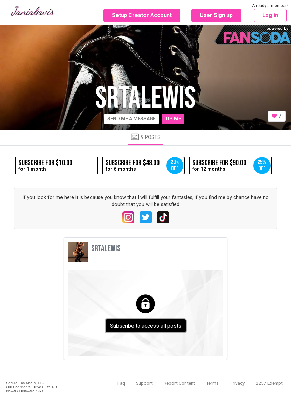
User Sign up (216, 15)
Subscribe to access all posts (145, 326)
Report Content (179, 383)
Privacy (237, 383)
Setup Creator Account (142, 15)
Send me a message (131, 119)
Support (144, 383)
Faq (121, 383)
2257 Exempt (269, 383)
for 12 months (231, 165)
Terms (212, 383)
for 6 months (144, 165)
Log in (270, 15)
